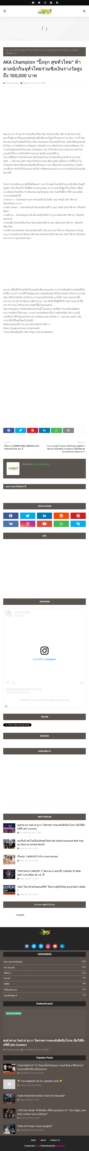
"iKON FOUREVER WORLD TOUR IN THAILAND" (41, 1095)
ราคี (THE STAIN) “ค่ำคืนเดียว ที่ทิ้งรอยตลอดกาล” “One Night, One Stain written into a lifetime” (51, 1112)
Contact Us (55, 1140)
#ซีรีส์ (45, 983)
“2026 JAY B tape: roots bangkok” (35, 1126)
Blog (37, 1146)
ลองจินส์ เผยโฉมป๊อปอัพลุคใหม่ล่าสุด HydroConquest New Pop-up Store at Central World (50, 842)
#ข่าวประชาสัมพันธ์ (45, 961)
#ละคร (45, 978)
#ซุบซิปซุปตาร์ (45, 995)
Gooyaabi (60, 1146)
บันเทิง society (12, 83)
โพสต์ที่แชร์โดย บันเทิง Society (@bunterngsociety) (44, 700)
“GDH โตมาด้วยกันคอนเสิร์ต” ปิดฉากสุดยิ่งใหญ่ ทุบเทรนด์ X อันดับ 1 (51, 888)
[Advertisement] (44, 570)
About (43, 1140)
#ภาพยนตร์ (45, 967)
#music (45, 973)
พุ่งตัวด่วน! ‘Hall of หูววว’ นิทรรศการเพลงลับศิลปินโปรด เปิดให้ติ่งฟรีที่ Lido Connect (51, 827)
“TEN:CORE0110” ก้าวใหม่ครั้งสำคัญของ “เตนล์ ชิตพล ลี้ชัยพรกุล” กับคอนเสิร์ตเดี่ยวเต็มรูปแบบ (50, 1067)
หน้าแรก (9, 50)
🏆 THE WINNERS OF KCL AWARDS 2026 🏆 (39, 1081)
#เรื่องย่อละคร (45, 989)
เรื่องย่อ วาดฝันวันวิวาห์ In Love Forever (37, 856)
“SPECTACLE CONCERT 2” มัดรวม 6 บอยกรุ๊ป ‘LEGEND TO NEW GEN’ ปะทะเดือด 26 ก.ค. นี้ (49, 873)
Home (33, 1140)
